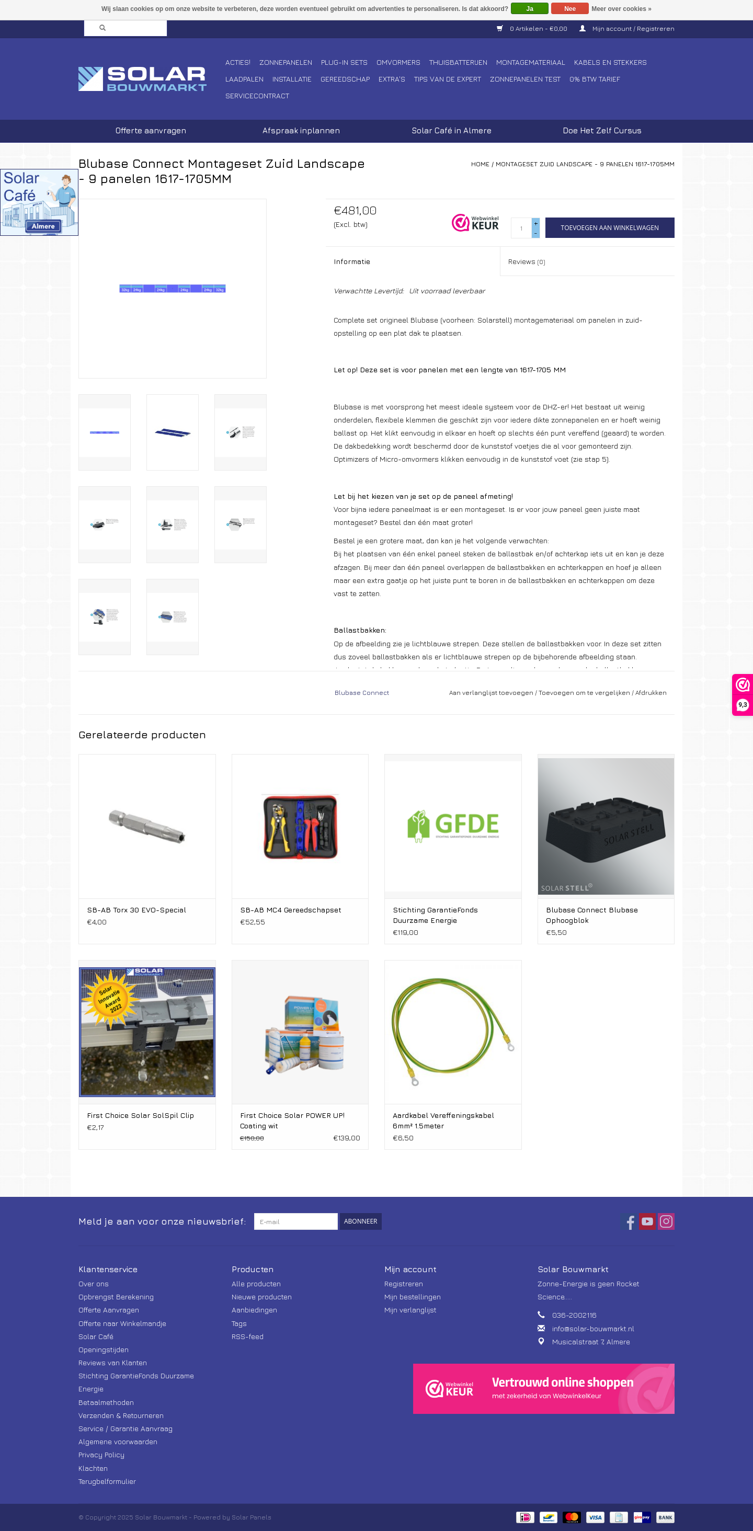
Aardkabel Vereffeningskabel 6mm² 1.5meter (443, 1120)
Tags (239, 1323)
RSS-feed (248, 1336)
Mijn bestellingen (412, 1296)
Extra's (392, 78)
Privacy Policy (101, 1454)
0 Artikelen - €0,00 (533, 28)
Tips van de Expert (447, 78)
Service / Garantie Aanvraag (125, 1428)
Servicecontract (257, 95)
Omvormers (398, 62)
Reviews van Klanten (112, 1362)
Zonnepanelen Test (525, 78)
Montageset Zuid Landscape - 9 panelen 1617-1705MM (585, 164)
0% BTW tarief (594, 78)
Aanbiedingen (254, 1309)
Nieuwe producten (262, 1296)
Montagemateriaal (530, 62)
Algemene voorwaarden (117, 1441)
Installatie (292, 78)
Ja (530, 9)
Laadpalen (244, 78)
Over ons (93, 1283)
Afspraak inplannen (301, 130)
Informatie (352, 261)
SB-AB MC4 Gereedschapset (290, 909)
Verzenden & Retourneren (121, 1415)
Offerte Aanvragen (108, 1309)
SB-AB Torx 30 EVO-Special (136, 909)
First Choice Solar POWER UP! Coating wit (292, 1120)
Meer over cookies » (621, 9)
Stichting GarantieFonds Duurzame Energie (435, 914)
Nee (570, 9)
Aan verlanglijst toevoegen (491, 692)
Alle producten (256, 1283)
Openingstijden (103, 1349)
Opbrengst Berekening (116, 1296)
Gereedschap (345, 78)
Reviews (526, 261)
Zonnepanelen (285, 62)
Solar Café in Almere (452, 130)
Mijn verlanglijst (410, 1309)
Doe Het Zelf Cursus (602, 130)
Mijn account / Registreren (627, 28)
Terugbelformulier (107, 1481)
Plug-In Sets (344, 62)
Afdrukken (651, 692)
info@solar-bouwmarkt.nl (593, 1328)
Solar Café (95, 1336)
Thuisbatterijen (458, 62)
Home (480, 164)
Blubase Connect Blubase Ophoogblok (592, 914)
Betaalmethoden (106, 1402)
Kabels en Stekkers (610, 62)
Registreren (403, 1283)
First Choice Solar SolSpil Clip (140, 1115)
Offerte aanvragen (151, 130)
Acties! (237, 62)
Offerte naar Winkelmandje (122, 1323)
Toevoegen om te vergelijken (585, 692)
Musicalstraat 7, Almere (591, 1341)
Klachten (93, 1468)
